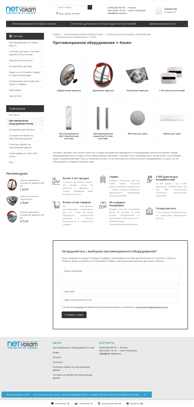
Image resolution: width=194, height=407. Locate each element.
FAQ (11, 162)
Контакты (14, 114)
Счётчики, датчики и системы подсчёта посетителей (103, 23)
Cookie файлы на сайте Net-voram (23, 155)
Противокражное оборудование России (21, 122)
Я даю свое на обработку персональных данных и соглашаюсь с (115, 307)
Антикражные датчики (20, 66)
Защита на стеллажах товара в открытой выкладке (24, 74)
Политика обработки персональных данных (20, 146)
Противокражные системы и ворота (34, 23)
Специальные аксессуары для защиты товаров (24, 83)
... (184, 23)
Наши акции (15, 90)
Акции (56, 352)
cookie (26, 394)
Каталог (16, 36)
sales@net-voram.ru (117, 13)
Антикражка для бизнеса (22, 129)
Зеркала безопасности (162, 23)
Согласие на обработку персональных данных (21, 137)
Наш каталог (15, 95)
